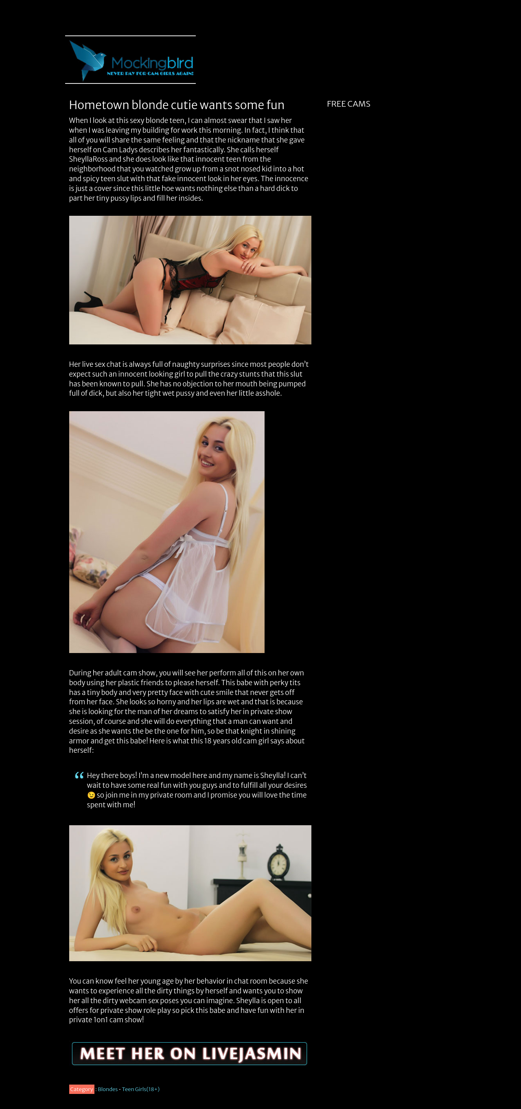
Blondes (108, 1089)
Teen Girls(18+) (141, 1089)
